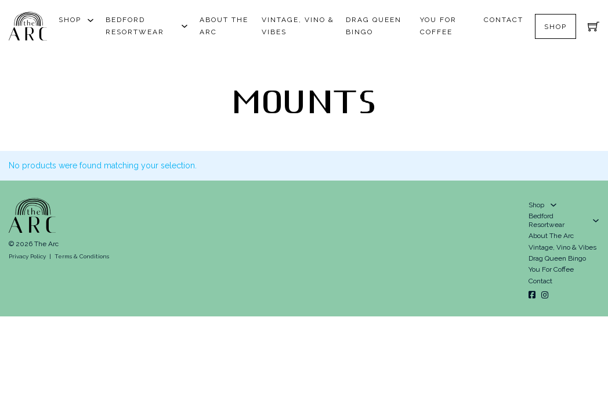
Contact (503, 20)
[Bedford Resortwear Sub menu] (184, 26)
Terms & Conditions (82, 256)
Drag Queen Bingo (373, 26)
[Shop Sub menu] (90, 20)
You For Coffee (438, 26)
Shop (70, 20)
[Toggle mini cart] (593, 26)
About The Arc (224, 26)
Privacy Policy (27, 256)
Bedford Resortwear (135, 26)
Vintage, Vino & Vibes (298, 26)
